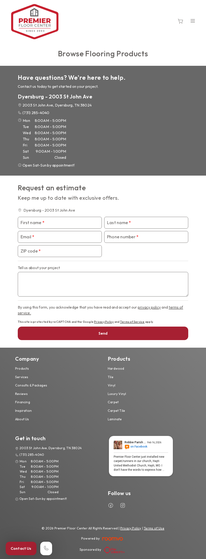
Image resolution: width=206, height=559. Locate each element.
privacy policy (149, 307)
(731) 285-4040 (35, 112)
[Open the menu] (192, 21)
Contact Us (21, 548)
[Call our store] (46, 548)
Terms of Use (154, 528)
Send (103, 333)
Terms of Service (132, 322)
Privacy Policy (104, 322)
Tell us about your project (39, 267)
